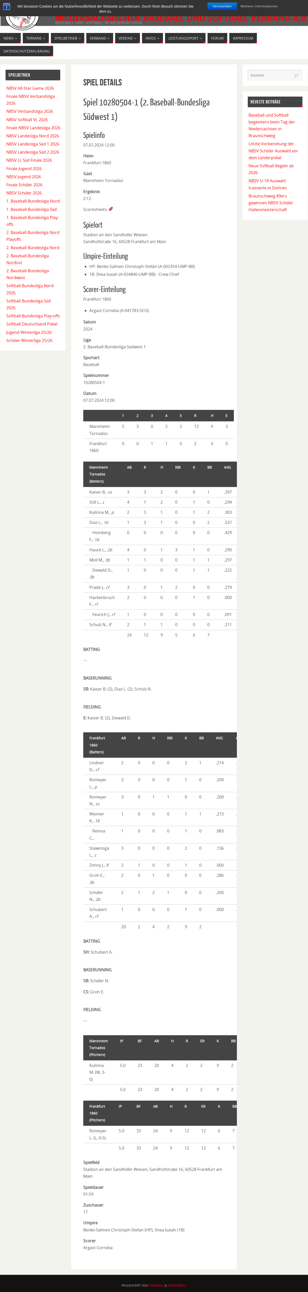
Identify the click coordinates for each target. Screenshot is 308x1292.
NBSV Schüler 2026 (24, 193)
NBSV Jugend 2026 (23, 176)
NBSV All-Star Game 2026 (30, 88)
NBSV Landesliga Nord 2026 (32, 136)
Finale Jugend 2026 (24, 168)
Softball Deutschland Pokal (31, 324)
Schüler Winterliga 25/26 (29, 340)
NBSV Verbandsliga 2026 (29, 111)
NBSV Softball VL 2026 (27, 119)
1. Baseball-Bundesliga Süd (31, 209)
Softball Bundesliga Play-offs (33, 316)
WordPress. (177, 1285)
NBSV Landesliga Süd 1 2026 (32, 144)
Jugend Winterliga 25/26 (29, 332)
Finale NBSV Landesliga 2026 (33, 128)
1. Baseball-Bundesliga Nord (33, 201)
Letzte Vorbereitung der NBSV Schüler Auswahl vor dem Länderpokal (273, 150)
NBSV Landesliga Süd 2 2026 (32, 152)
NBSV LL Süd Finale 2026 (29, 160)
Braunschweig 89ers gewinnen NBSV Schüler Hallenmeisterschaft (271, 202)
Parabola (156, 1285)
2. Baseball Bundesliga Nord (32, 247)
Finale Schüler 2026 (24, 185)
